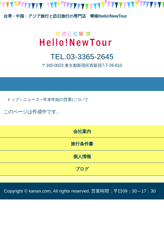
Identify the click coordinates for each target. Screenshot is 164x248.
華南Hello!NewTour (82, 38)
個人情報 (82, 156)
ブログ (82, 169)
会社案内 (82, 131)
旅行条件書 (82, 143)
